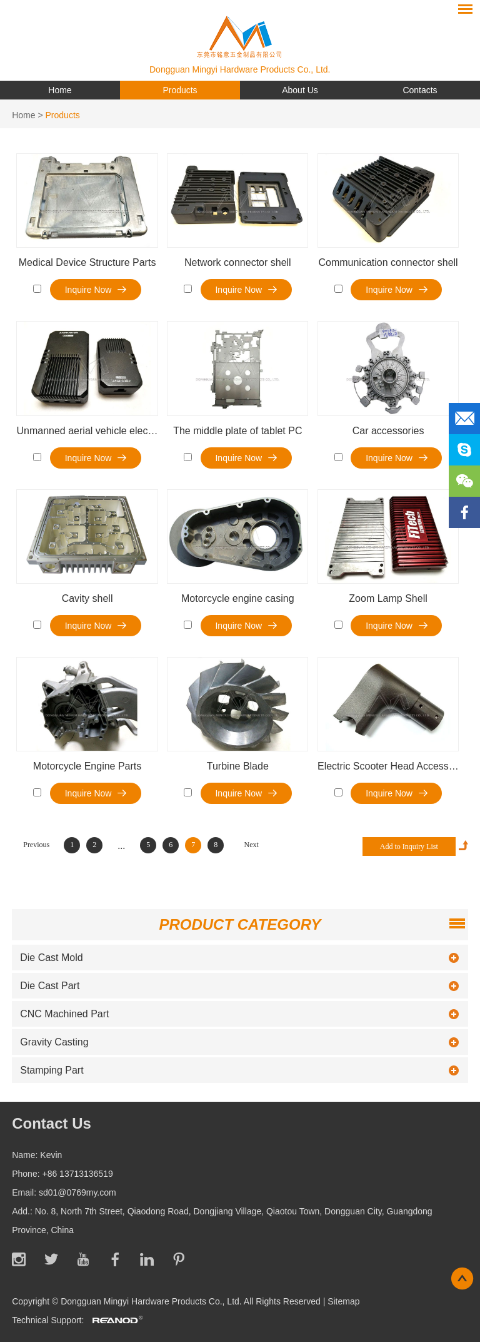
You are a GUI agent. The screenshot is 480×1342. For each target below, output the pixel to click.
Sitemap (343, 1301)
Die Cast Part (49, 985)
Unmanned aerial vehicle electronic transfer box (122, 430)
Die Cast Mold (51, 957)
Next (251, 844)
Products (179, 90)
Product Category (240, 924)
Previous (36, 844)
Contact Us (51, 1123)
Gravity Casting (54, 1042)
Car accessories (388, 430)
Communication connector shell (388, 262)
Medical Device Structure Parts (87, 262)
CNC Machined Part (64, 1014)
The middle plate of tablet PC (237, 430)
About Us (300, 90)
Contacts (419, 90)
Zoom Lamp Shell (388, 598)
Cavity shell (87, 598)
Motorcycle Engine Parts (87, 766)
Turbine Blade (238, 766)
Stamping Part (51, 1070)
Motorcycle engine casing (237, 598)
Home (59, 90)
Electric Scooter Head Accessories (394, 766)
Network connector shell (237, 262)
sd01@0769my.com (77, 1192)
